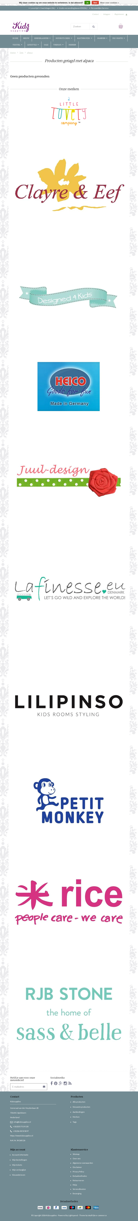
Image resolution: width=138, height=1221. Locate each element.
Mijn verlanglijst (19, 1170)
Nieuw (26, 38)
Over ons (77, 1158)
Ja (87, 3)
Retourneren (78, 1180)
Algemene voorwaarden (83, 1163)
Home (15, 38)
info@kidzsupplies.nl (20, 1122)
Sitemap (76, 1154)
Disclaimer (77, 1167)
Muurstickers (64, 38)
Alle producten (79, 1102)
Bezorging (77, 1193)
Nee (95, 3)
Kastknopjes (84, 38)
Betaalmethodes (80, 1176)
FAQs (75, 1185)
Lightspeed (73, 1215)
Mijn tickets (17, 1165)
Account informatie (20, 1155)
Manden (102, 38)
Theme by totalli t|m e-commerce (93, 1215)
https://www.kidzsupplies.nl (21, 1136)
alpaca (30, 52)
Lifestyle (33, 45)
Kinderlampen (42, 38)
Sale (46, 45)
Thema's (58, 45)
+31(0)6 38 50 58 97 (19, 1131)
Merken (72, 45)
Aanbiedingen (79, 1112)
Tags (21, 52)
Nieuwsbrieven (18, 1175)
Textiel (17, 45)
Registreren (119, 14)
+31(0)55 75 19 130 (19, 1126)
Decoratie (118, 38)
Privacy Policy (78, 1172)
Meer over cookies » (109, 3)
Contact (95, 14)
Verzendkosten (79, 1189)
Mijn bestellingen (19, 1160)
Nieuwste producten (81, 1107)
